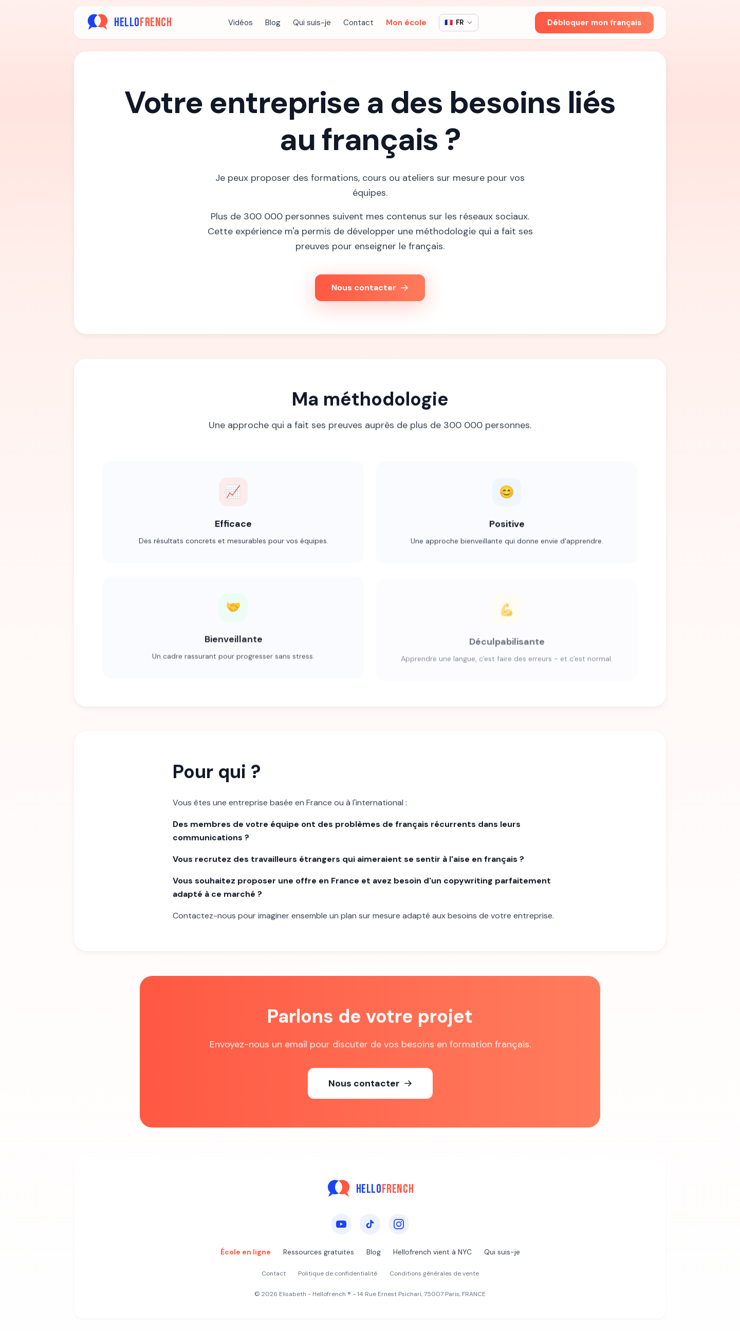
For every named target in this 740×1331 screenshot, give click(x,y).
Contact (358, 22)
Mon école (406, 22)
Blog (273, 22)
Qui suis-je (312, 22)
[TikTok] (370, 1224)
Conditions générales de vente (434, 1273)
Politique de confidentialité (337, 1273)
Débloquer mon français (594, 22)
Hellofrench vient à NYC (432, 1251)
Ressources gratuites (318, 1251)
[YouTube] (341, 1224)
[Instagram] (398, 1224)
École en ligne (245, 1251)
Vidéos (240, 22)
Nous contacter (370, 287)
